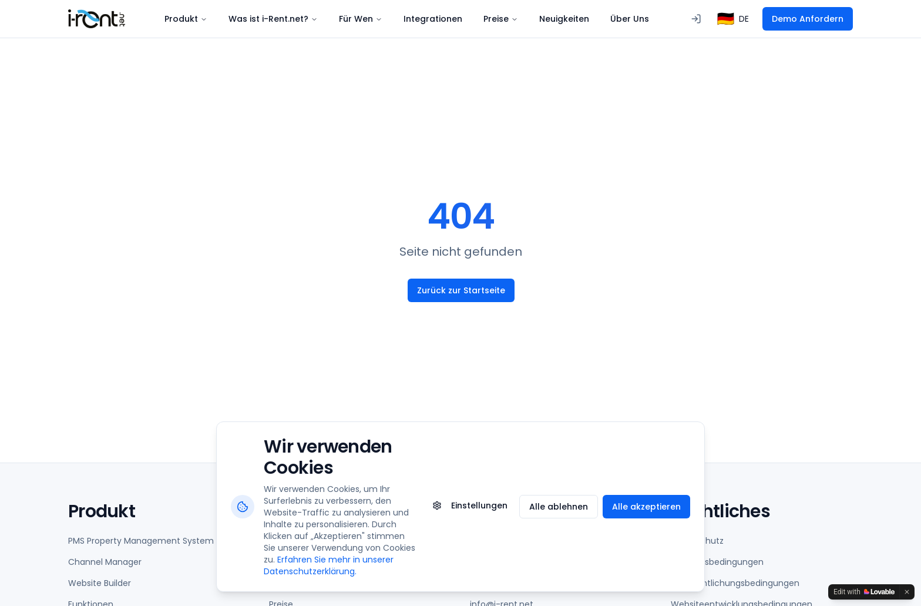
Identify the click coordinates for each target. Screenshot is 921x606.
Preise (500, 19)
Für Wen (360, 19)
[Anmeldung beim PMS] (696, 19)
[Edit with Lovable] (864, 592)
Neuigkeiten (564, 19)
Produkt (185, 19)
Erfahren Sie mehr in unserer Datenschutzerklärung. (329, 565)
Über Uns (629, 19)
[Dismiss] (907, 592)
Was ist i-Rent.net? (273, 19)
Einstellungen (469, 505)
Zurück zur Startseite (460, 290)
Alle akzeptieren (646, 507)
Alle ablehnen (558, 507)
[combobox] (733, 19)
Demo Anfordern (807, 19)
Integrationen (433, 19)
